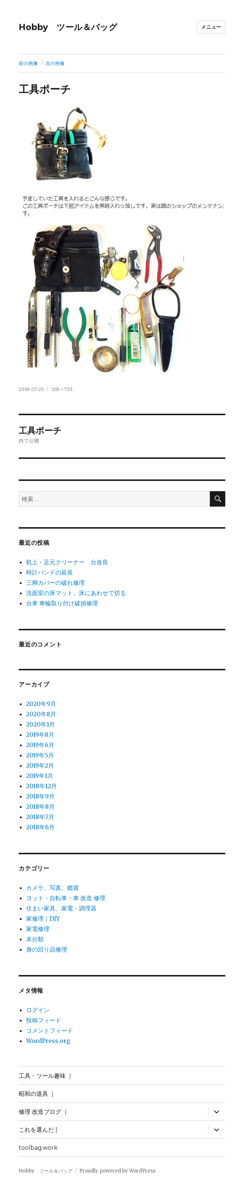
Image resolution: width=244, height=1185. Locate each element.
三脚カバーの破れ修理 (55, 582)
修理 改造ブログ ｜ (44, 1111)
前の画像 (28, 63)
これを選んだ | (38, 1129)
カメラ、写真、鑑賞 (52, 887)
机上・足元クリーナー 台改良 (67, 562)
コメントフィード (49, 1030)
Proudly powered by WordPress (117, 1171)
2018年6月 (40, 827)
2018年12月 (41, 786)
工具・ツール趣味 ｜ (46, 1075)
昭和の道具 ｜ (37, 1093)
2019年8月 (40, 734)
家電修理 (38, 928)
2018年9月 (40, 796)
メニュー (211, 27)
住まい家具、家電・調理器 (61, 908)
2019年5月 (40, 755)
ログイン (38, 1010)
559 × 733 (62, 389)
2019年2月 (40, 765)
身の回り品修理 (46, 949)
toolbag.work (38, 1147)
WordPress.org (48, 1040)
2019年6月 (40, 745)
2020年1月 (40, 724)
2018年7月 (40, 816)
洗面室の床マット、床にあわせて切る (76, 593)
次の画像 (55, 63)
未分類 (35, 939)
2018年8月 (40, 806)
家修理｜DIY (43, 918)
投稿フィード (43, 1020)
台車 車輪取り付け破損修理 (62, 603)
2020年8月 (41, 714)
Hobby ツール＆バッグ (68, 27)
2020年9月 (41, 703)
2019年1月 (39, 775)
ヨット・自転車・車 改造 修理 (65, 898)
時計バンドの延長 (49, 572)
